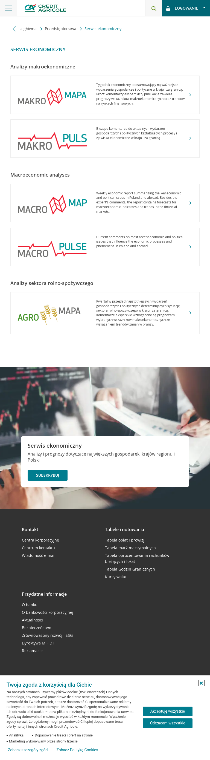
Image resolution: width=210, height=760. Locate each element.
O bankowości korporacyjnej (47, 612)
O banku (29, 604)
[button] (201, 683)
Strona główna (24, 28)
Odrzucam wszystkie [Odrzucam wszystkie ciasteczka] (167, 723)
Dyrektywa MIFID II (39, 643)
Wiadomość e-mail (39, 555)
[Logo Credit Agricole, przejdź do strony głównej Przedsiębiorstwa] (45, 8)
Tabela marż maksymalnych (130, 547)
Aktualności (32, 620)
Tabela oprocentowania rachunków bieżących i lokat (137, 558)
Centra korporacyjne (40, 540)
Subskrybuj (47, 475)
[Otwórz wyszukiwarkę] (153, 8)
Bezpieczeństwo (36, 627)
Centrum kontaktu (38, 547)
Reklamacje (32, 650)
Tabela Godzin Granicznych (130, 569)
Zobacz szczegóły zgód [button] (28, 750)
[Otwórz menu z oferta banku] (8, 8)
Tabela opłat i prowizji (125, 540)
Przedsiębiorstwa (61, 28)
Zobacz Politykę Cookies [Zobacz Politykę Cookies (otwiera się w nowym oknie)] (77, 750)
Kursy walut (116, 576)
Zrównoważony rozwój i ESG (47, 635)
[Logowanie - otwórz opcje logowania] (186, 8)
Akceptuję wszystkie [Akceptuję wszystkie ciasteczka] (167, 711)
